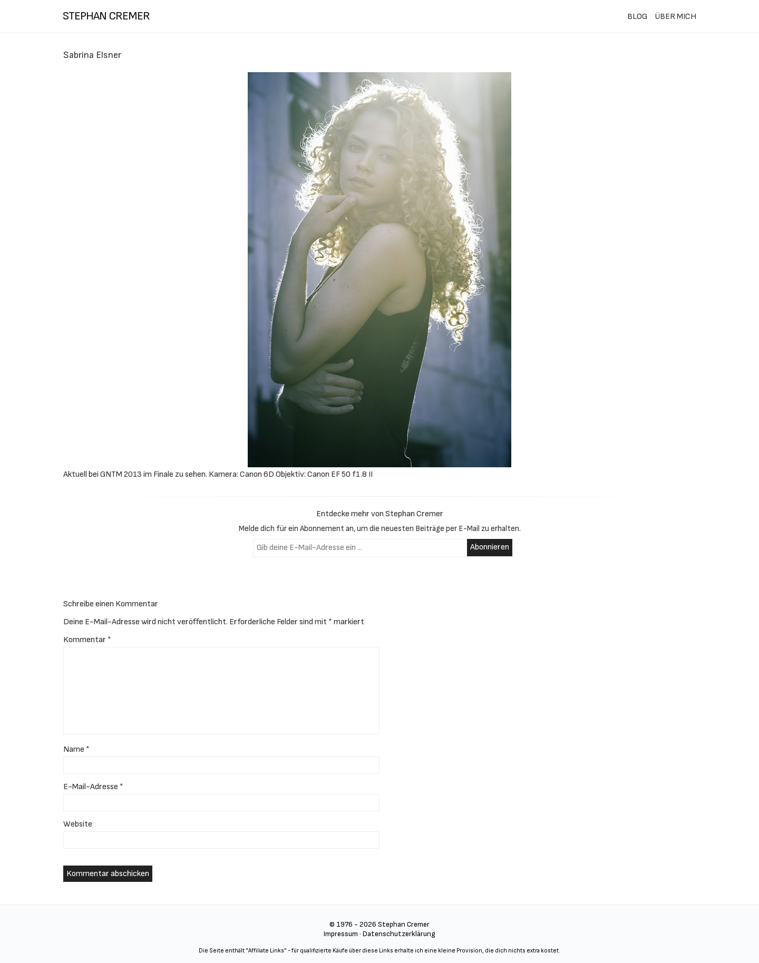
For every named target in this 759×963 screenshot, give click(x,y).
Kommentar (87, 640)
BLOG (637, 17)
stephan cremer (106, 16)
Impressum (341, 933)
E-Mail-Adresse (93, 787)
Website (77, 824)
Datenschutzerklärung (399, 933)
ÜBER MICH (675, 17)
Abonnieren (489, 547)
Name (76, 749)
